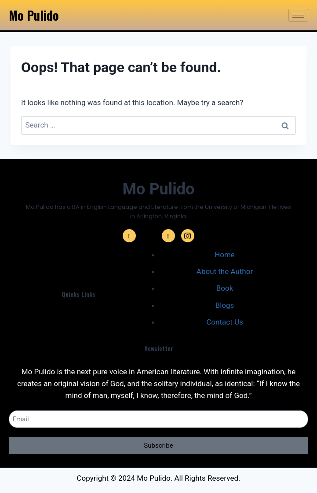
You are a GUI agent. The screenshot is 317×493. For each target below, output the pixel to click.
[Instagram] (187, 235)
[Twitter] (148, 235)
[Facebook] (129, 235)
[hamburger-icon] (298, 15)
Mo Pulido (34, 15)
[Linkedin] (168, 235)
